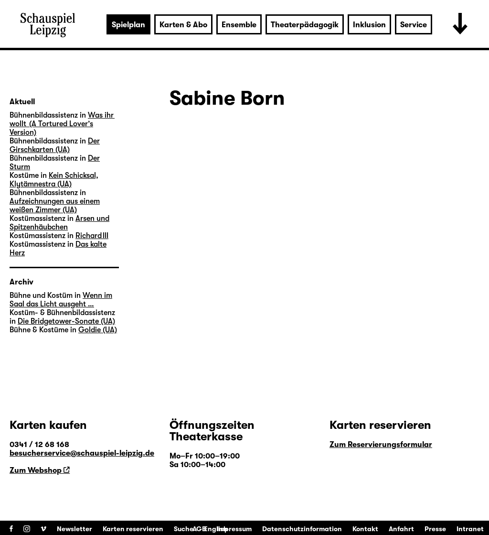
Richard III (91, 235)
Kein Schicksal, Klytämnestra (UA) (54, 179)
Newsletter (74, 529)
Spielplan (128, 25)
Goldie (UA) (97, 330)
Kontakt (365, 529)
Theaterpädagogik (305, 25)
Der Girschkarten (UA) (55, 145)
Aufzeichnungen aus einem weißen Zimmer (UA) (55, 205)
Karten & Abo (183, 25)
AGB (199, 529)
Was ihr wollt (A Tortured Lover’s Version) (62, 124)
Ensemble (239, 25)
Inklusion (369, 25)
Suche (183, 529)
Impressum (234, 529)
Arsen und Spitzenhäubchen (59, 222)
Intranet (470, 529)
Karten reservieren (133, 529)
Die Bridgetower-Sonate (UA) (66, 321)
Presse (435, 529)
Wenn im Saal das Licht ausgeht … (61, 299)
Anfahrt (401, 529)
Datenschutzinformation (302, 529)
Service (413, 25)
